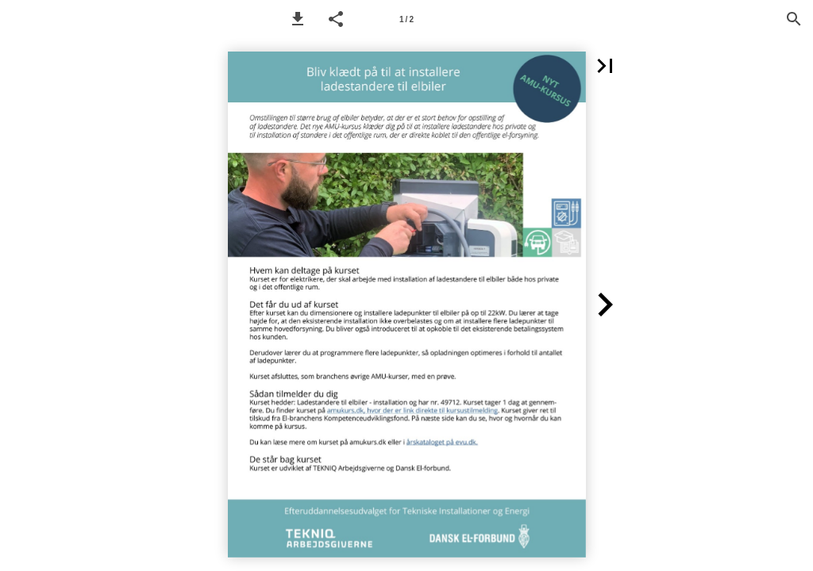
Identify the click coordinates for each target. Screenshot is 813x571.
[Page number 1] (406, 19)
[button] (298, 19)
